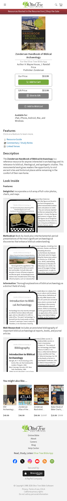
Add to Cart (33, 82)
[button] (56, 5)
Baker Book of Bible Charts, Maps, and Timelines (57, 411)
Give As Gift (34, 95)
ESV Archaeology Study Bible (8, 409)
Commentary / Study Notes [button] (20, 143)
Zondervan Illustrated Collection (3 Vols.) (39, 411)
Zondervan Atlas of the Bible (23, 409)
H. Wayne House (32, 64)
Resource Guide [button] (14, 139)
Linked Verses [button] (13, 146)
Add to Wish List (33, 106)
